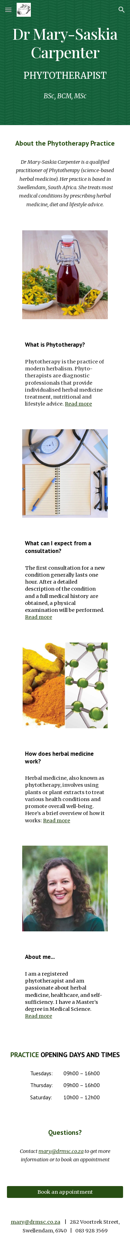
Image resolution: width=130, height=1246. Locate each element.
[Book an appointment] (65, 1192)
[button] (8, 9)
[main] (65, 42)
